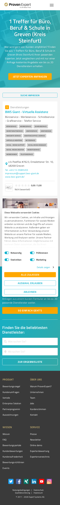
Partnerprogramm (11, 409)
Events (6, 468)
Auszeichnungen (10, 414)
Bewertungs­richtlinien (13, 462)
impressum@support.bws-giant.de (22, 173)
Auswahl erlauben (30, 283)
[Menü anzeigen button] (51, 5)
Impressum (38, 492)
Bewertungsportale (12, 445)
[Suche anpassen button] (30, 95)
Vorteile (6, 397)
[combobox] (30, 341)
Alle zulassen (30, 274)
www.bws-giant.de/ (15, 176)
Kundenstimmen (38, 409)
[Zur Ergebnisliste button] (30, 361)
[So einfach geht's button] (30, 310)
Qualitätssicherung (22, 492)
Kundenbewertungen (13, 451)
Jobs (32, 403)
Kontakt (34, 414)
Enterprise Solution (12, 403)
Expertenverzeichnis (40, 456)
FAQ (4, 439)
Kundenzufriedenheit (13, 456)
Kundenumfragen (11, 392)
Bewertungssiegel (11, 386)
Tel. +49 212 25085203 (16, 169)
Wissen (6, 433)
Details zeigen (43, 267)
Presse (33, 433)
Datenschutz (38, 490)
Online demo (36, 445)
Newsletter (35, 439)
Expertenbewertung (39, 451)
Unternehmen (37, 392)
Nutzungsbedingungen (21, 490)
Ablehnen (30, 292)
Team (32, 397)
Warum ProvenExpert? (41, 386)
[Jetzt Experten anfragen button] (30, 76)
